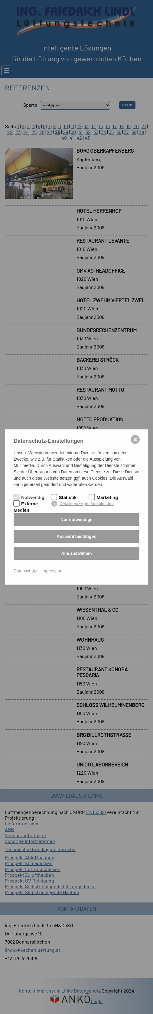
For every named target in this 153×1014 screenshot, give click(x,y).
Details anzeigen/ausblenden (86, 503)
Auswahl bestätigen (76, 536)
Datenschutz (25, 571)
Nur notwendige (76, 519)
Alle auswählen (76, 553)
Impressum (51, 571)
